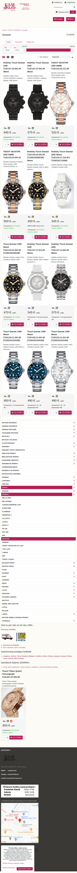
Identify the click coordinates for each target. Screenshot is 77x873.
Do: (18, 49)
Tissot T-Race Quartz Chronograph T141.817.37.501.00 (12, 674)
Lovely (5, 522)
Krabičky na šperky (10, 470)
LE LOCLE (6, 518)
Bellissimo (7, 501)
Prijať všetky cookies (24, 869)
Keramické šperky (39, 463)
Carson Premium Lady (11, 505)
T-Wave (5, 552)
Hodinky (39, 477)
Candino (5, 580)
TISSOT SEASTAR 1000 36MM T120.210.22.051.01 (12, 154)
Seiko (39, 583)
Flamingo (6, 511)
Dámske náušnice (39, 426)
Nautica (5, 600)
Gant (39, 576)
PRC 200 (5, 532)
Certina (39, 484)
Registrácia (70, 2)
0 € (73, 12)
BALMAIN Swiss (39, 562)
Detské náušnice (39, 422)
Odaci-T (5, 525)
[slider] (24, 50)
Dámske (39, 494)
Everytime (6, 508)
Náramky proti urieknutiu (13, 450)
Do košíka (17, 144)
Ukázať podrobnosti (9, 867)
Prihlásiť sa (57, 2)
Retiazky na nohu (9, 440)
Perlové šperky (39, 453)
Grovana (39, 593)
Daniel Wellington (10, 604)
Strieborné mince (9, 467)
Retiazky (39, 436)
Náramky (39, 446)
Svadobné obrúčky (39, 460)
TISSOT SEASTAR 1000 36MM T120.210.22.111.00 (60, 66)
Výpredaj (39, 621)
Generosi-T (7, 515)
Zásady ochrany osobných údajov (13, 863)
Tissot (39, 487)
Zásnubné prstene (39, 433)
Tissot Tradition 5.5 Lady (13, 545)
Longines (39, 480)
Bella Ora (6, 498)
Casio (4, 569)
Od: (9, 49)
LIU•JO (39, 590)
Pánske (39, 491)
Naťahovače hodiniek (11, 474)
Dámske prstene (39, 429)
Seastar (5, 539)
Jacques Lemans (39, 597)
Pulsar (5, 610)
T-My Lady (6, 549)
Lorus (39, 614)
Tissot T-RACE (8, 559)
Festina (39, 586)
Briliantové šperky (39, 456)
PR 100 (4, 528)
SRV (3, 556)
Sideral (5, 542)
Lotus (4, 607)
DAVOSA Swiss (39, 566)
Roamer (39, 573)
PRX (3, 535)
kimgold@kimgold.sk (14, 778)
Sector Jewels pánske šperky (15, 617)
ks (6, 144)
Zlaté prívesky (39, 443)
